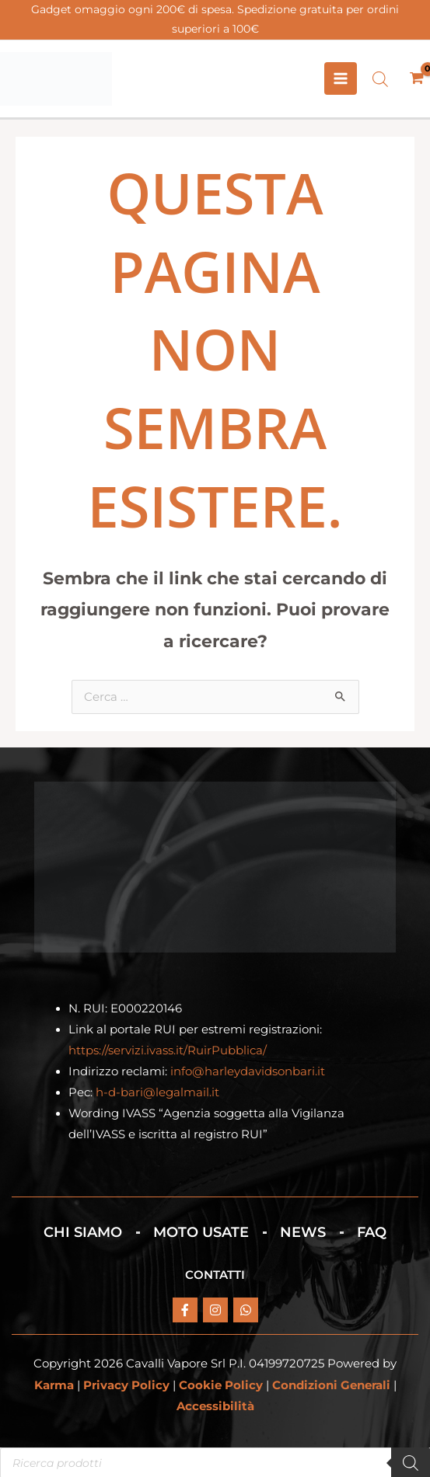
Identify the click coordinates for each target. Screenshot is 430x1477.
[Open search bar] (380, 79)
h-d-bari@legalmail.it (157, 1093)
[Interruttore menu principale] (340, 79)
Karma (54, 1386)
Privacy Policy (126, 1386)
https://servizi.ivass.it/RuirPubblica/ (167, 1051)
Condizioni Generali (331, 1386)
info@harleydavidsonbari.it (247, 1072)
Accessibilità (215, 1407)
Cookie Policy (221, 1386)
